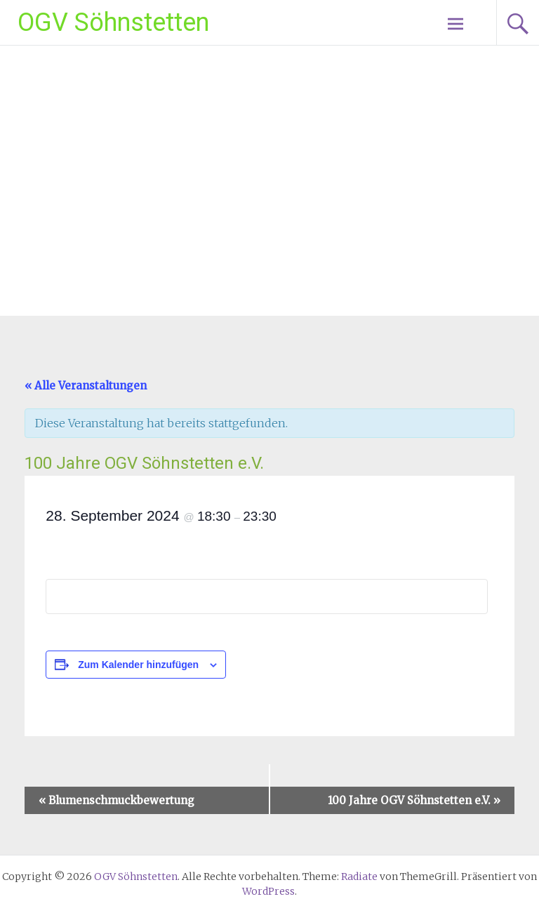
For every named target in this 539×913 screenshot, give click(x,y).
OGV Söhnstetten (113, 22)
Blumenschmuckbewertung (116, 800)
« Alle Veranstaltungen (86, 385)
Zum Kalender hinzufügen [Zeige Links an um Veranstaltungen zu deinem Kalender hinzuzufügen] (138, 664)
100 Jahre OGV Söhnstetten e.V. (414, 800)
